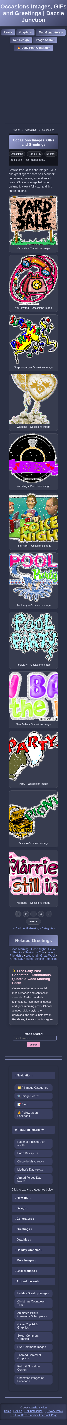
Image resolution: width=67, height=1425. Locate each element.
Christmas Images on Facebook (30, 1379)
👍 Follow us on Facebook (27, 1114)
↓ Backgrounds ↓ (25, 1270)
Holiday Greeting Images (33, 1293)
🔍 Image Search (28, 1096)
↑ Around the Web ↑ (27, 1281)
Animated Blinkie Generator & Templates (32, 1314)
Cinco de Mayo (30, 1161)
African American (46, 958)
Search (33, 1044)
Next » (33, 921)
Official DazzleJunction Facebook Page (35, 1415)
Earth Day (27, 1153)
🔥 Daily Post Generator (33, 47)
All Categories (34, 1411)
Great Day (16, 958)
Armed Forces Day (29, 1179)
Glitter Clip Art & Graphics (27, 1326)
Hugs (29, 958)
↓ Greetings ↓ (23, 1229)
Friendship (16, 955)
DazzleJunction (38, 1407)
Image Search (45, 40)
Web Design (21, 40)
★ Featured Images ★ (29, 1129)
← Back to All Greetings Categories (33, 928)
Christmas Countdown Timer (31, 1303)
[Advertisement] (33, 87)
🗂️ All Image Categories (32, 1087)
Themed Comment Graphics (29, 1357)
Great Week (47, 955)
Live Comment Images (31, 1347)
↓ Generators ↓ (24, 1218)
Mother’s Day (30, 1169)
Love (49, 952)
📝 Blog (22, 1104)
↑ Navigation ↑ (24, 1075)
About (18, 1411)
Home (8, 32)
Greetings (30, 129)
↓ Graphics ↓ (22, 1239)
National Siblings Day (30, 1143)
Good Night (38, 949)
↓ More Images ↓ (25, 1260)
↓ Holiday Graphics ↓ (28, 1250)
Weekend (32, 955)
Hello (51, 949)
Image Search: (33, 1033)
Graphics (25, 32)
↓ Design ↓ (21, 1208)
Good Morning (20, 949)
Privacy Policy (55, 1411)
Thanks (17, 952)
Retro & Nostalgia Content (28, 1368)
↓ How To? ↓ (22, 1197)
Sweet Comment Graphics (27, 1337)
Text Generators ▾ (51, 32)
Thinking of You (34, 952)
